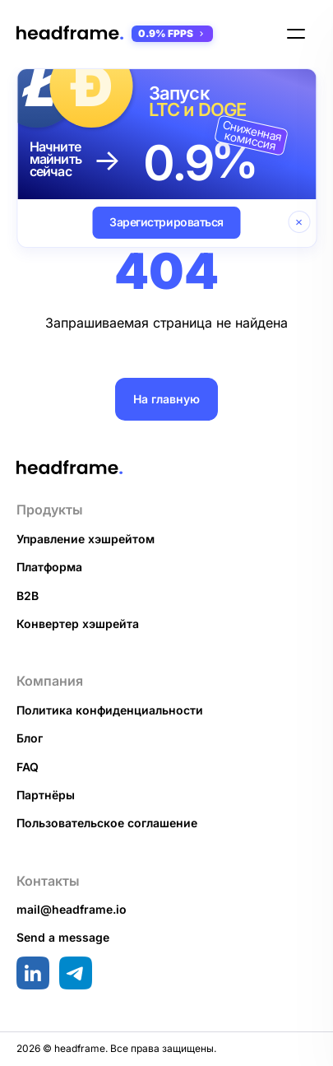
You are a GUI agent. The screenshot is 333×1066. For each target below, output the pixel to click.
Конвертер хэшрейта (77, 624)
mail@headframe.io (71, 909)
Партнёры (45, 795)
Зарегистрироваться (166, 222)
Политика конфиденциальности (109, 710)
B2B (27, 596)
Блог (29, 738)
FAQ (27, 767)
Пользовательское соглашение (106, 823)
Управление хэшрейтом (85, 539)
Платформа (49, 567)
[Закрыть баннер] (299, 222)
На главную (166, 399)
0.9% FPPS (172, 33)
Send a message (62, 937)
